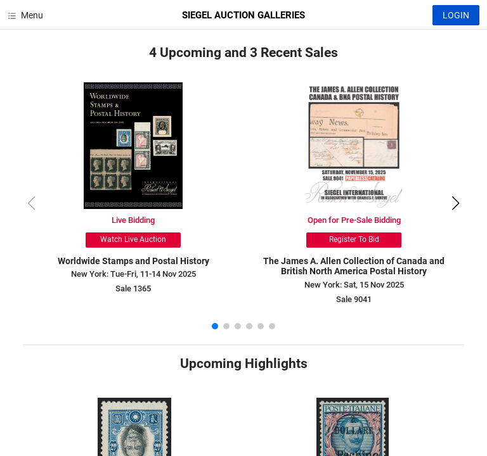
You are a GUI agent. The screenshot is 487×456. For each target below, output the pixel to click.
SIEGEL (243, 15)
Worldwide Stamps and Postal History (133, 261)
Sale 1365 (133, 288)
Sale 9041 (354, 299)
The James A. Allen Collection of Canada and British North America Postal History (354, 266)
